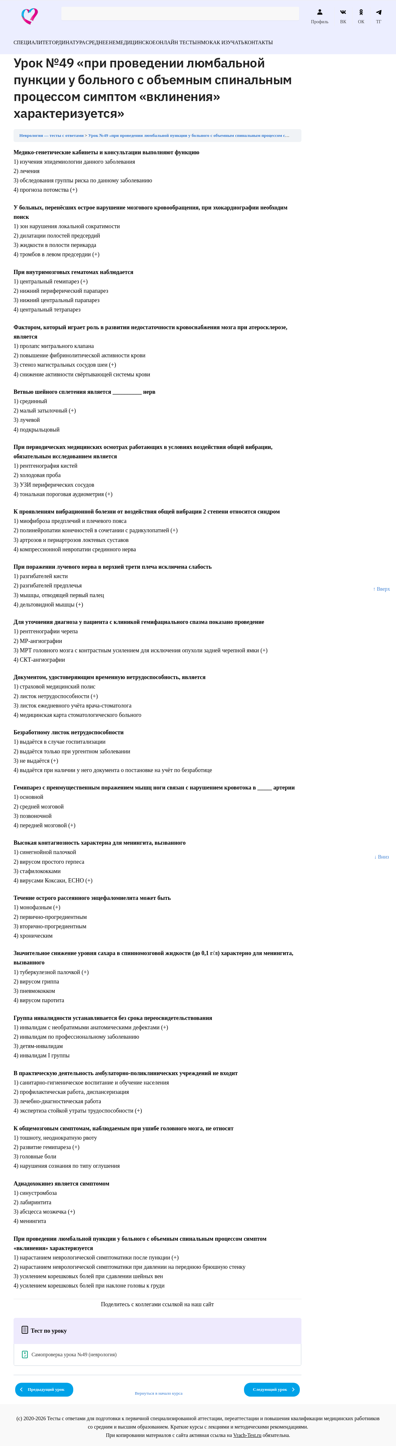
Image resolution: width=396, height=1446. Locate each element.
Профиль (320, 16)
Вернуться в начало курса (159, 1389)
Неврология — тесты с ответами (51, 131)
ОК (361, 16)
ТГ (378, 16)
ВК (343, 16)
